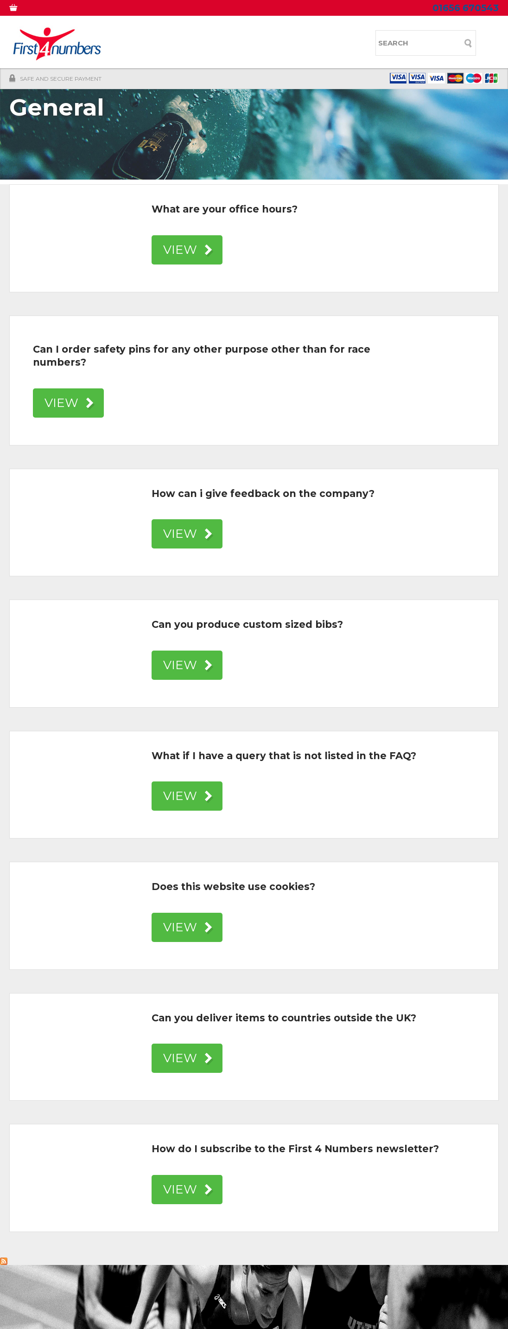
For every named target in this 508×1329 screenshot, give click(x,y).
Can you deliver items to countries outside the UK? (284, 1018)
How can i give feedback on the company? (263, 493)
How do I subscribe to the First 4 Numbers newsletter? (295, 1149)
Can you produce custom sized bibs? (247, 624)
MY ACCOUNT (61, 9)
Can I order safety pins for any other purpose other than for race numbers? (201, 355)
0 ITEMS (19, 9)
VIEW (180, 249)
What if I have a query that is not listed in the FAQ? (284, 755)
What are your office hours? (225, 209)
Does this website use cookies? (233, 886)
